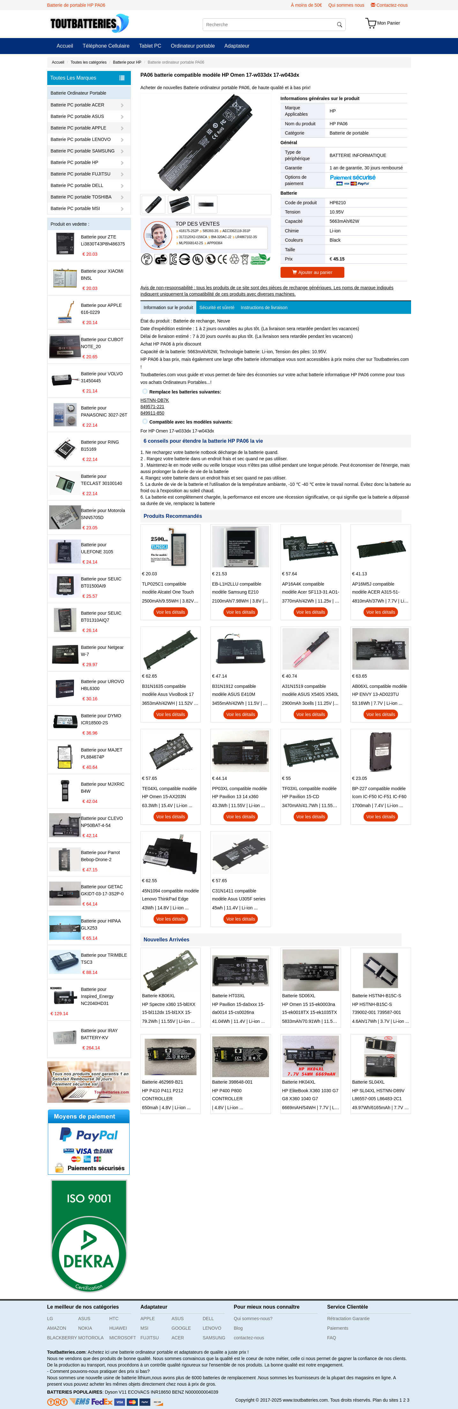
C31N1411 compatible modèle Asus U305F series (238, 894)
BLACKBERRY (60, 1337)
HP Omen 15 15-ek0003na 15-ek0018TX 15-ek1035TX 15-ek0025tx (309, 1009)
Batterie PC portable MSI (75, 208)
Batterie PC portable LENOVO (81, 139)
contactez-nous (249, 1337)
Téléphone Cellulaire (106, 46)
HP (333, 110)
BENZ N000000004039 (195, 1392)
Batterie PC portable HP (74, 162)
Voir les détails (170, 612)
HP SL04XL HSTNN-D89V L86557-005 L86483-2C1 (378, 1094)
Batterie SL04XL (368, 1082)
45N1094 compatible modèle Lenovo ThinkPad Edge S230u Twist (170, 895)
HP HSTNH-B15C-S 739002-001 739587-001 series (376, 1009)
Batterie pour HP (127, 62)
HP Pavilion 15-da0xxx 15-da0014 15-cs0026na (238, 1008)
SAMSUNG (214, 1337)
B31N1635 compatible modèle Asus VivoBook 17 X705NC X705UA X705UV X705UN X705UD (168, 691)
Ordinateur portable (193, 46)
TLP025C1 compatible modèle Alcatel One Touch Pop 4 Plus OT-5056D (168, 588)
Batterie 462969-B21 (162, 1082)
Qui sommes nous (346, 5)
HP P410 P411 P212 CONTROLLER (162, 1094)
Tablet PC (150, 46)
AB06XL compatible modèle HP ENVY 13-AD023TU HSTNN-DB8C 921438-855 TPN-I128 (379, 691)
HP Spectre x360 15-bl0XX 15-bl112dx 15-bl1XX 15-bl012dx (168, 1009)
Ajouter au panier (312, 272)
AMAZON (56, 1328)
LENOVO (212, 1328)
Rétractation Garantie (348, 1318)
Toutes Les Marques (87, 78)
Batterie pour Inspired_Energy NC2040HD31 (97, 996)
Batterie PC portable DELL (77, 185)
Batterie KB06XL (158, 995)
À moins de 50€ (306, 5)
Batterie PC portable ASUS (77, 116)
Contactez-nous (392, 5)
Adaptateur (236, 46)
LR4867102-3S (246, 237)
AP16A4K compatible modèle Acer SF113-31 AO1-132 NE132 (310, 588)
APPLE (147, 1318)
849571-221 (152, 406)
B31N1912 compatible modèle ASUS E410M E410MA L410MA (234, 691)
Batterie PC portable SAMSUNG (83, 150)
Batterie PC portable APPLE (78, 127)
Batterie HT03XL (228, 995)
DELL (208, 1318)
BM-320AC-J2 (221, 237)
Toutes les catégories (89, 62)
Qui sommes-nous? (253, 1318)
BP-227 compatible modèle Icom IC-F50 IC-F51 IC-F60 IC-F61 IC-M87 (379, 793)
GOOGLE (181, 1328)
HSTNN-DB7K (154, 400)
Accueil (65, 46)
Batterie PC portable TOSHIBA (81, 196)
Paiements (337, 1328)
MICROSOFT (122, 1337)
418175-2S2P (189, 231)
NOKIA (85, 1328)
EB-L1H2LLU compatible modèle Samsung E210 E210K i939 (236, 588)
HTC (114, 1318)
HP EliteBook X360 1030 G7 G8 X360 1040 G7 (310, 1094)
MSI (144, 1328)
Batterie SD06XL (298, 995)
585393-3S (210, 231)
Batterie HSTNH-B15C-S (376, 995)
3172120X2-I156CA (193, 237)
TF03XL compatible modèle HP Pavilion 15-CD (309, 792)
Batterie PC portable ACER (77, 104)
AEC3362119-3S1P (236, 231)
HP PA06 (339, 123)
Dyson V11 (115, 1392)
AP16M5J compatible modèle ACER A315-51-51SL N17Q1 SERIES (376, 588)
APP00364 (214, 243)
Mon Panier (388, 23)
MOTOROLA (91, 1337)
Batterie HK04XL (298, 1082)
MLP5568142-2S (191, 243)
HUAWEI (118, 1328)
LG (50, 1318)
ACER (178, 1337)
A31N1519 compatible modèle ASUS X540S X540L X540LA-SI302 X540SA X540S (310, 691)
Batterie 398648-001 (232, 1082)
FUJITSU (149, 1337)
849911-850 (152, 413)
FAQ (331, 1337)
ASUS (84, 1318)
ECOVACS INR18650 (149, 1392)
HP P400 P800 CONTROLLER (227, 1094)
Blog (238, 1328)
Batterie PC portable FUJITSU (81, 173)
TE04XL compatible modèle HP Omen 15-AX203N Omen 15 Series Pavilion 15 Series (170, 793)
